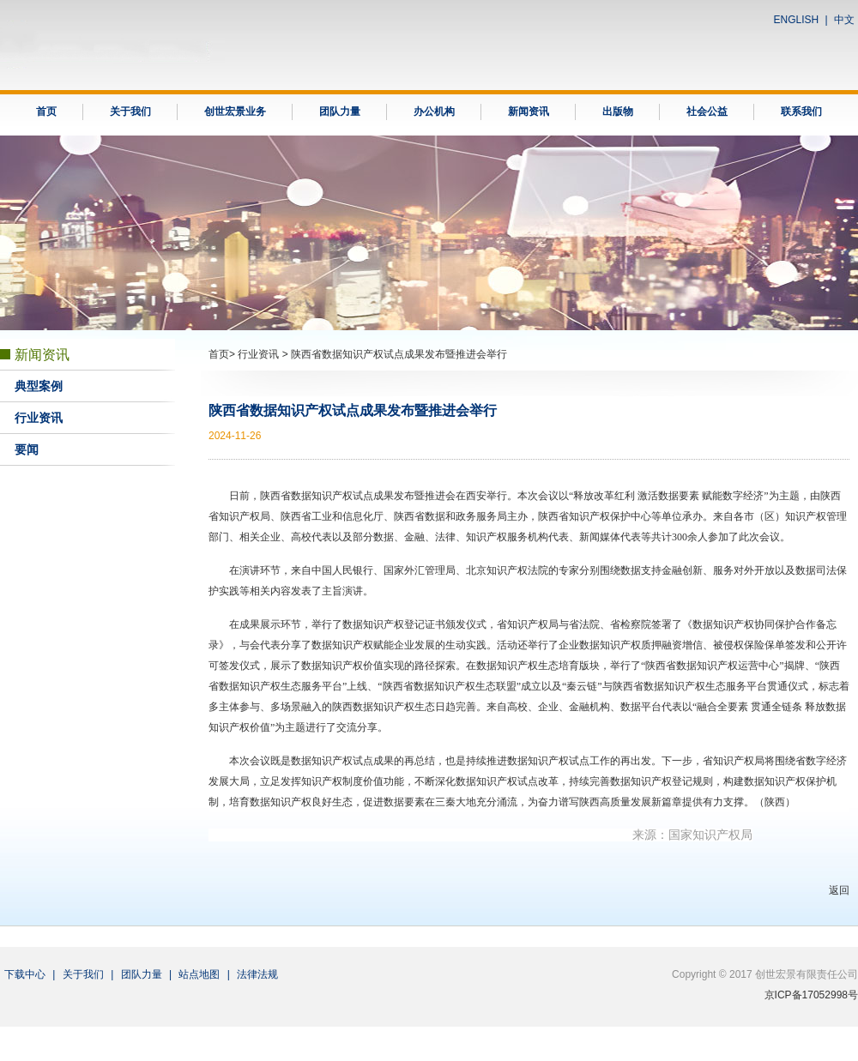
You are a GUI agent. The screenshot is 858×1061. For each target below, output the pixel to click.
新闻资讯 (528, 111)
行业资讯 (39, 418)
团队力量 (339, 111)
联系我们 (801, 111)
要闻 (27, 449)
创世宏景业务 (235, 111)
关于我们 (130, 111)
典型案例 (39, 386)
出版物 (617, 111)
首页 (46, 111)
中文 (844, 20)
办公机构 (434, 111)
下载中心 (24, 974)
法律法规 (257, 974)
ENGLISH (796, 20)
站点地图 (199, 974)
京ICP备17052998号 (811, 995)
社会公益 (707, 111)
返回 (839, 890)
